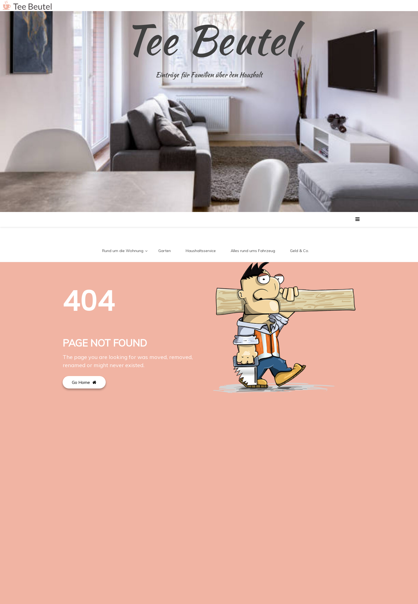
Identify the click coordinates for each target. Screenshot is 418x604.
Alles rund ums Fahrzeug (253, 250)
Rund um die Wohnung (122, 250)
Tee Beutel (209, 39)
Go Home (84, 382)
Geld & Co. (299, 250)
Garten (164, 250)
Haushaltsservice (201, 250)
